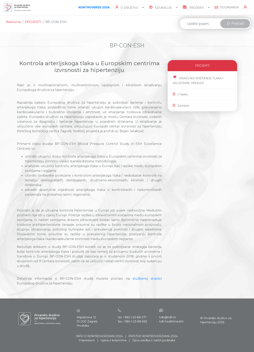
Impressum (87, 340)
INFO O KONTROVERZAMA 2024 (99, 336)
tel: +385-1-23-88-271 (132, 317)
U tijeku (180, 94)
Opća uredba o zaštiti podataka (153, 340)
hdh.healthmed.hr (171, 321)
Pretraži (235, 23)
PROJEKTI (33, 22)
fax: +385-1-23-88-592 (132, 321)
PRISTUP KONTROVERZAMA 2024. (153, 336)
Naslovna (13, 22)
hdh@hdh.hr (167, 317)
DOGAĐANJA (227, 7)
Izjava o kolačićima (113, 340)
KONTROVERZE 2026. (94, 7)
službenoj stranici (147, 278)
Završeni (180, 105)
